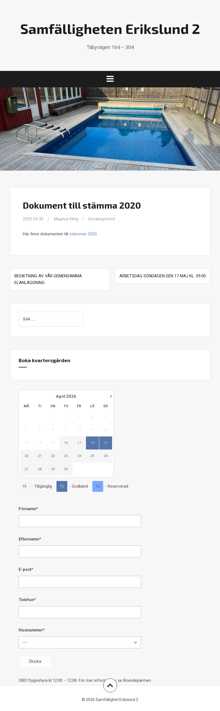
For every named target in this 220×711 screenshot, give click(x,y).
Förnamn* (28, 508)
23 (66, 456)
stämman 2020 (83, 233)
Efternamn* (30, 539)
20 (26, 456)
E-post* (26, 569)
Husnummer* (32, 630)
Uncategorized (102, 218)
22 (53, 456)
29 (53, 469)
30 (66, 469)
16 (66, 443)
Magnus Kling (67, 218)
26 (105, 456)
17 (79, 443)
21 (39, 456)
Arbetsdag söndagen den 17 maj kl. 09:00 (162, 275)
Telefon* (27, 599)
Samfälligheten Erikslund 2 (110, 28)
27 (26, 469)
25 (92, 456)
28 (39, 469)
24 (79, 456)
